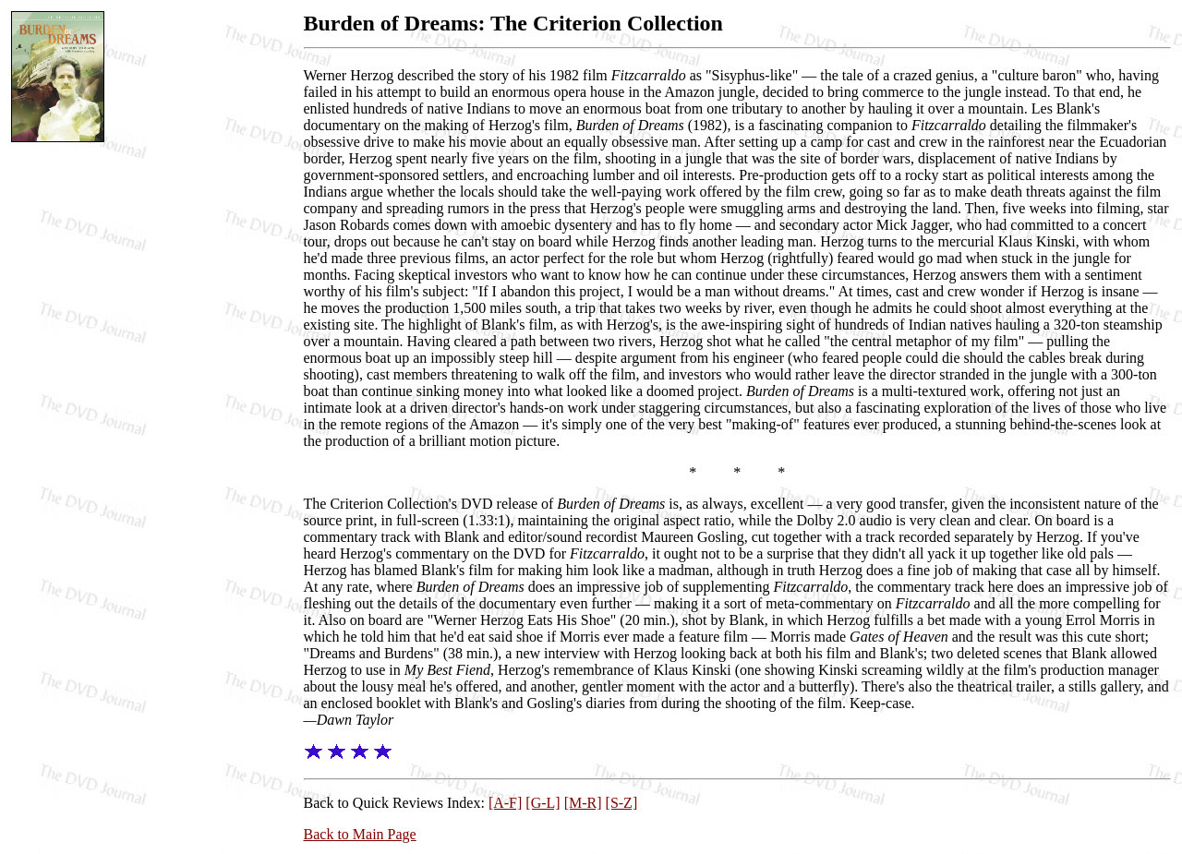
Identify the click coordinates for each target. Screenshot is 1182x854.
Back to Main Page (360, 834)
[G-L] (542, 803)
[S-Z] (622, 803)
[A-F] (505, 803)
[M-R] (583, 803)
